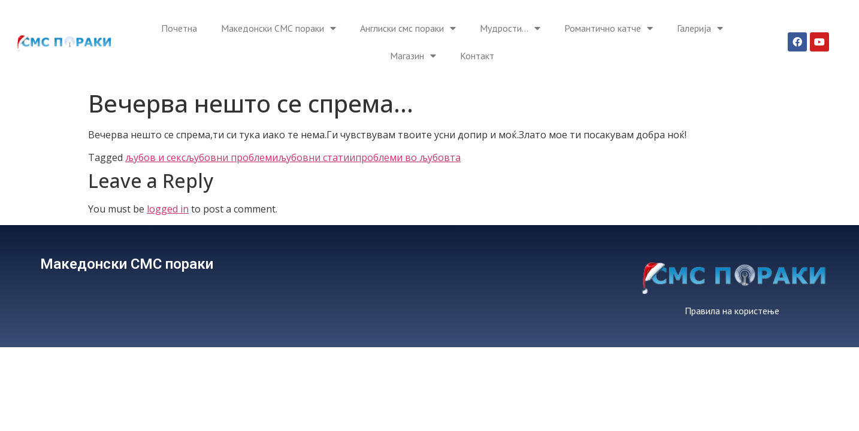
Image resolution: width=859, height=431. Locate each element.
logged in (168, 209)
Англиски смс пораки (408, 28)
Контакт (477, 56)
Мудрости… (510, 28)
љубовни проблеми (232, 157)
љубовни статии (316, 157)
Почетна (179, 28)
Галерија (700, 28)
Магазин (413, 55)
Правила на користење (732, 311)
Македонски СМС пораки (278, 28)
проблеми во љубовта (408, 157)
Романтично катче (608, 28)
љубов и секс (155, 157)
